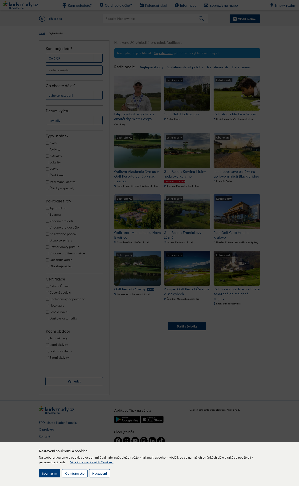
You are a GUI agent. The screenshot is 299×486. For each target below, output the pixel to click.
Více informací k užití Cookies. (91, 462)
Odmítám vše (74, 473)
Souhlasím (49, 473)
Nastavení (99, 473)
